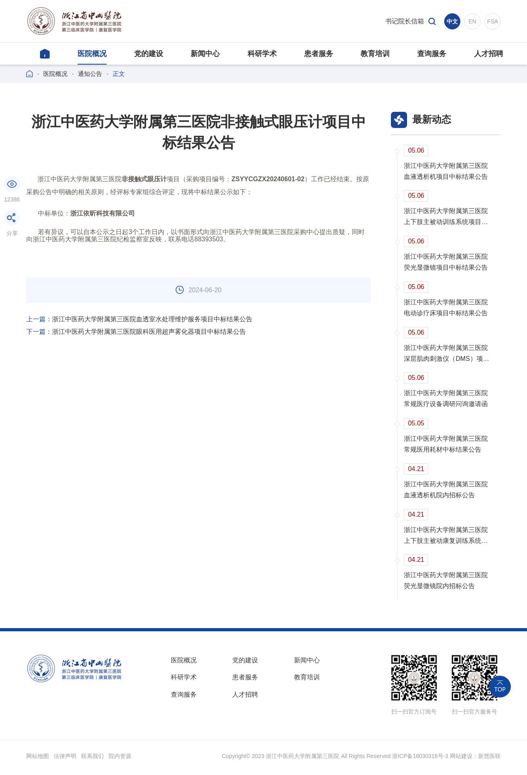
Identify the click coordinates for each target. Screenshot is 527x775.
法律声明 (65, 758)
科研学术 (184, 680)
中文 (452, 21)
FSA (492, 21)
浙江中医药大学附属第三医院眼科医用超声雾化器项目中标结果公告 (136, 332)
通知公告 (90, 73)
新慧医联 (489, 758)
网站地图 (37, 758)
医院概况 (55, 73)
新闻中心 (307, 662)
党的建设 (245, 662)
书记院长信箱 (404, 21)
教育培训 (307, 680)
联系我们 (92, 758)
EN (472, 21)
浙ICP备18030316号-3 (420, 758)
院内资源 (120, 758)
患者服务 (245, 680)
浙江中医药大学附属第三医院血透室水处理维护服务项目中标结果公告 (139, 319)
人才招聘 (245, 698)
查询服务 (184, 698)
